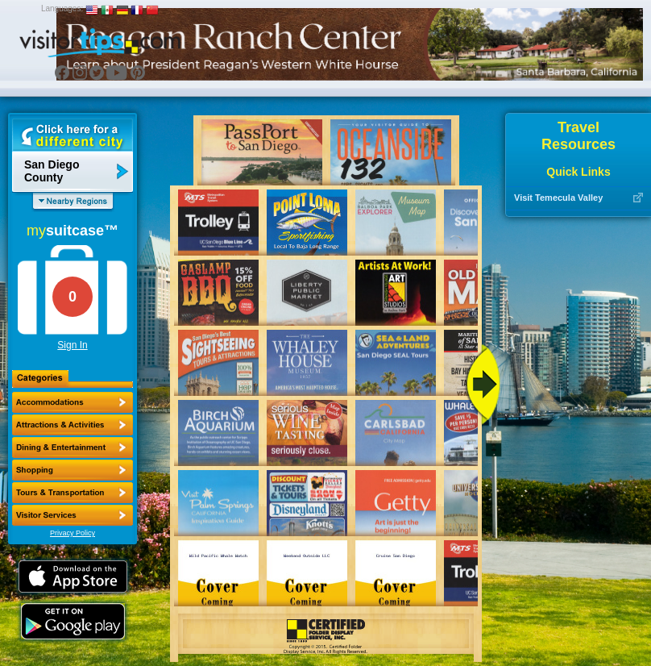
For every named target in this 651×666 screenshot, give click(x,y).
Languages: (62, 8)
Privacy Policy (72, 533)
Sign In (72, 345)
